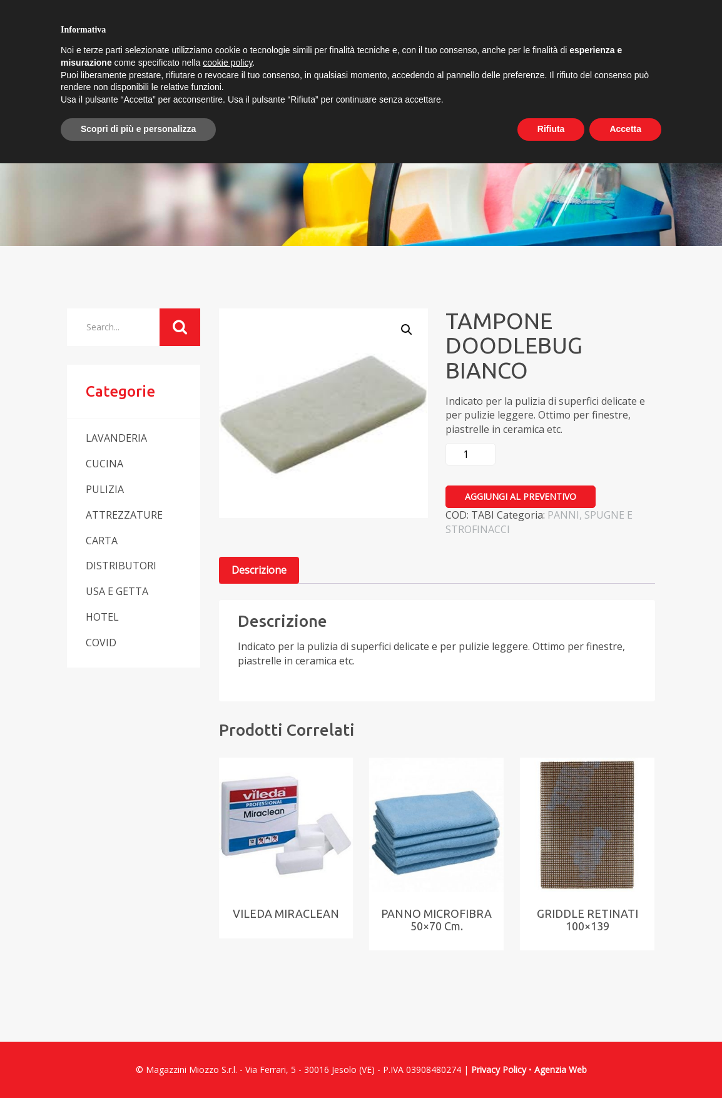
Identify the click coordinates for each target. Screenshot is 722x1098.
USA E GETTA (117, 591)
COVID (101, 642)
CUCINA (104, 463)
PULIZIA (105, 489)
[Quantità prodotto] (470, 454)
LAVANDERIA (116, 438)
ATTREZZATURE (124, 515)
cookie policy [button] (227, 63)
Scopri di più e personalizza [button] (138, 129)
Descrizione (259, 570)
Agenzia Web (560, 1069)
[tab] (259, 570)
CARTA (102, 540)
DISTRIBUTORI (121, 565)
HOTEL (102, 617)
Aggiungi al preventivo (520, 496)
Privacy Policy (498, 1069)
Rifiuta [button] (551, 129)
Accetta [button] (625, 129)
